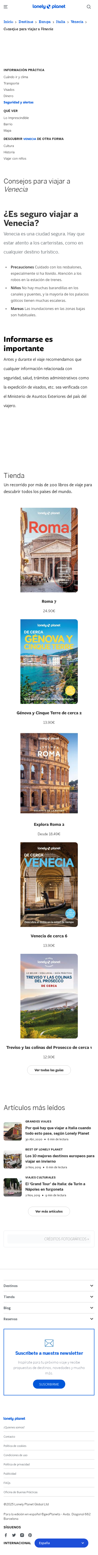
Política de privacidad (17, 1464)
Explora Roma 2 (49, 824)
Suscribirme (49, 1384)
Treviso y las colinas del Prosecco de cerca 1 (49, 1047)
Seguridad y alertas (18, 102)
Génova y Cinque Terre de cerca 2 (49, 713)
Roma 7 (49, 601)
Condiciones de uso (15, 1455)
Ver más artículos (49, 1211)
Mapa (7, 130)
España (61, 1543)
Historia (9, 152)
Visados (9, 89)
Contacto (9, 1436)
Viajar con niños (15, 158)
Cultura (9, 145)
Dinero (8, 95)
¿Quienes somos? (14, 1427)
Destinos (26, 21)
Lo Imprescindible (16, 117)
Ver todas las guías (49, 1070)
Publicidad (10, 1473)
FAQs (7, 1483)
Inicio (8, 21)
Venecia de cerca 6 (49, 936)
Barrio (8, 124)
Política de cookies (15, 1446)
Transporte (11, 83)
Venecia (77, 21)
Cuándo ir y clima (16, 76)
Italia (60, 21)
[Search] (90, 7)
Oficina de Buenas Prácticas (20, 1492)
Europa (44, 21)
